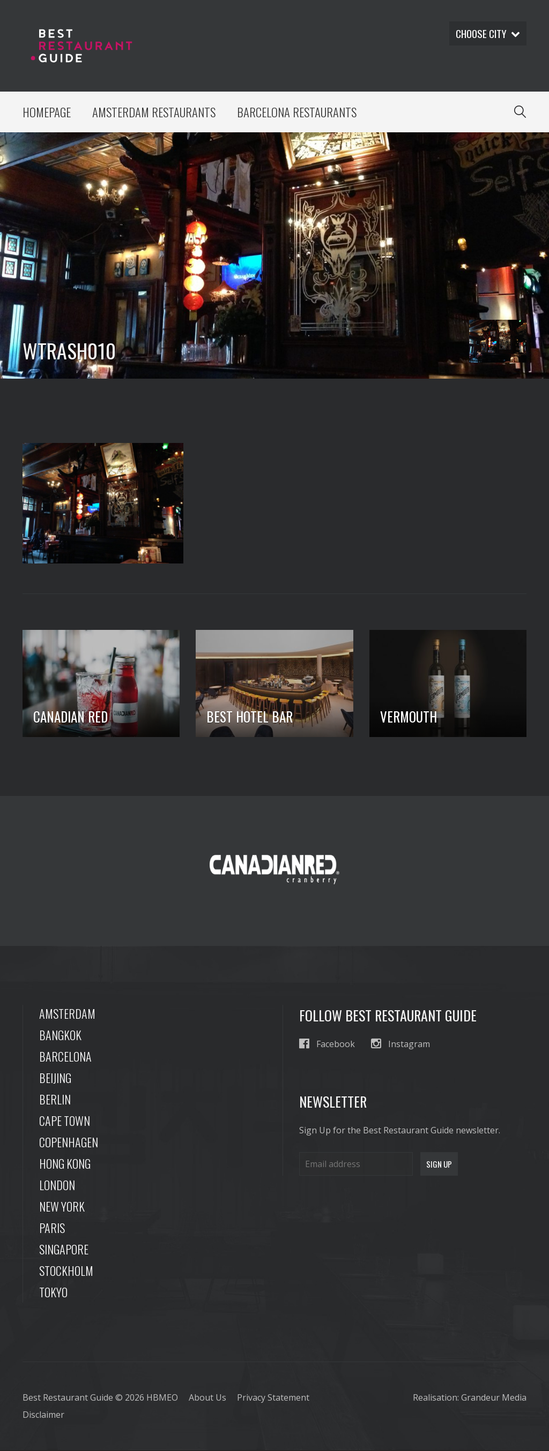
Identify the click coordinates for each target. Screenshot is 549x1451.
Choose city (486, 34)
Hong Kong (65, 1164)
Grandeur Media (493, 1398)
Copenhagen (68, 1143)
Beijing (55, 1078)
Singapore (63, 1250)
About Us (207, 1398)
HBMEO (162, 1398)
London (57, 1185)
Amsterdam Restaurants (155, 112)
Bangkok (60, 1035)
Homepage (47, 112)
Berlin (55, 1100)
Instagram (400, 1045)
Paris (52, 1228)
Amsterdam (67, 1014)
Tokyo (53, 1293)
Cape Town (64, 1121)
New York (62, 1207)
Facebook (327, 1045)
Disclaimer (43, 1416)
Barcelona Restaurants (300, 112)
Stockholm (66, 1271)
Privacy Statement (273, 1398)
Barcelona (65, 1057)
